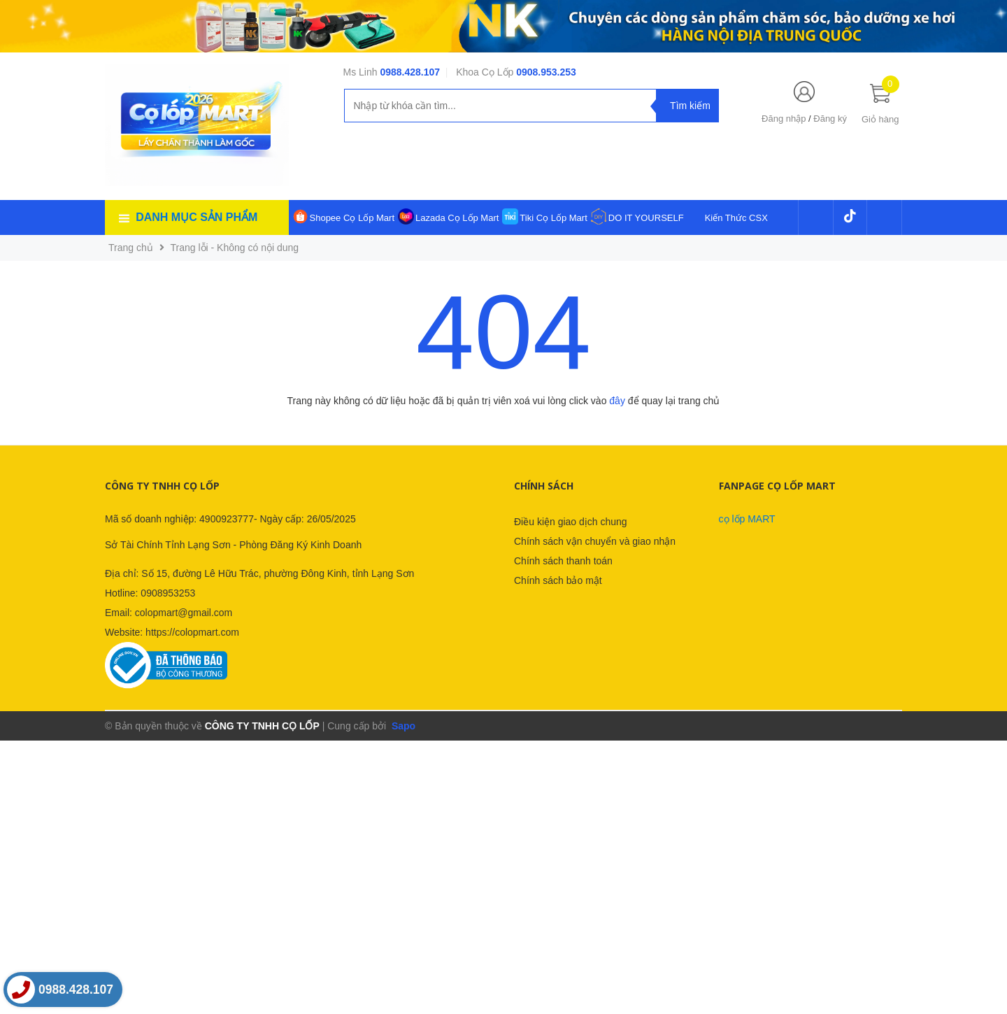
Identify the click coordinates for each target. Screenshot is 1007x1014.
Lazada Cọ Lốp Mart (457, 218)
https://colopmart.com (192, 632)
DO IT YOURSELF (646, 218)
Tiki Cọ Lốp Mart (553, 218)
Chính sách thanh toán (563, 560)
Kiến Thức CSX (736, 218)
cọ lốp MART (747, 518)
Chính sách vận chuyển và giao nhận (595, 541)
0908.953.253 (546, 72)
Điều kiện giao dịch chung (570, 521)
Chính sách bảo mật (558, 580)
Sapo (402, 725)
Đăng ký (830, 118)
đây (617, 400)
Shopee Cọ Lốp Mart (352, 218)
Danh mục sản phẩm (196, 217)
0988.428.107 (410, 72)
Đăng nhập (784, 118)
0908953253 (168, 593)
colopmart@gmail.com (183, 612)
